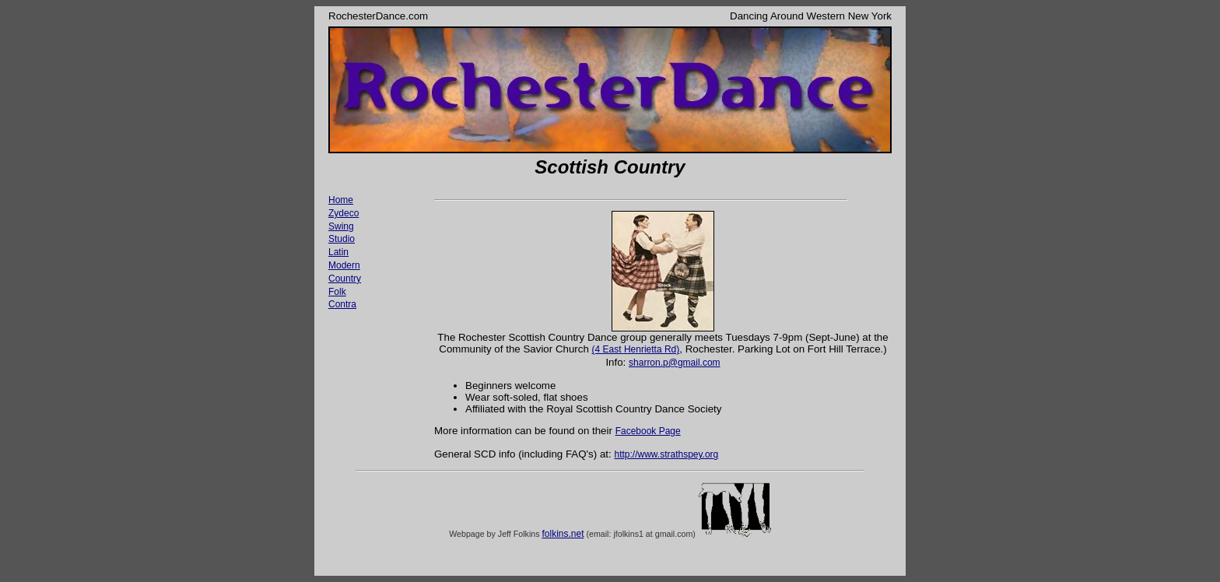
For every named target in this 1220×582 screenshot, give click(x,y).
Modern (344, 265)
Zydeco (343, 213)
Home (340, 200)
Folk (337, 291)
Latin (338, 252)
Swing (341, 226)
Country (344, 278)
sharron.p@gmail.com (674, 362)
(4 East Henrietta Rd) (636, 349)
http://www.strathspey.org (666, 454)
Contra (342, 304)
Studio (341, 238)
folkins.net (563, 533)
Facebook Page (648, 431)
